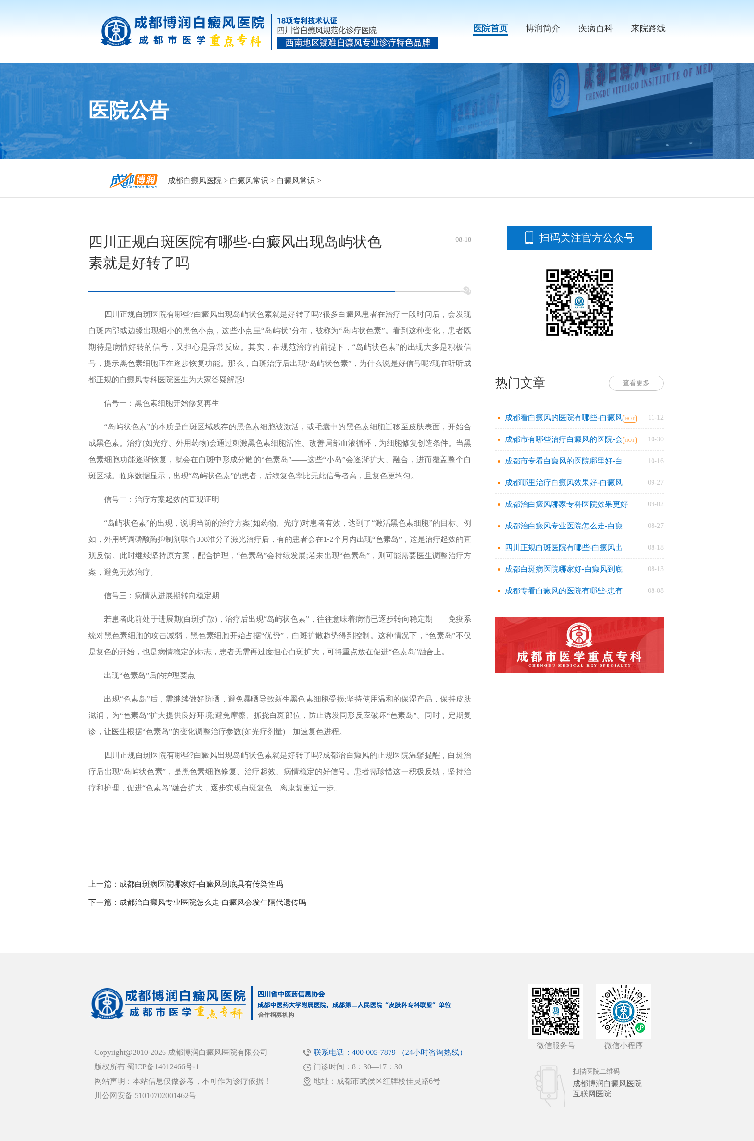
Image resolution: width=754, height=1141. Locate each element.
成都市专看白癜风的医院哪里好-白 (564, 461)
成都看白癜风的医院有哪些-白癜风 (564, 418)
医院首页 (490, 28)
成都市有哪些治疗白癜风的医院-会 (564, 439)
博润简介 (543, 28)
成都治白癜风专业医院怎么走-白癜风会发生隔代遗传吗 (212, 902)
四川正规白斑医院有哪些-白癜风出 (564, 547)
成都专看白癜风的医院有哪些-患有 (564, 591)
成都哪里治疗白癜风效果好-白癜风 (564, 482)
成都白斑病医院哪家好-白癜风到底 (564, 569)
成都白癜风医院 (195, 180)
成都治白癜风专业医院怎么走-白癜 (564, 526)
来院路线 (648, 28)
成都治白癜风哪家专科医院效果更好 (566, 504)
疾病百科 (595, 28)
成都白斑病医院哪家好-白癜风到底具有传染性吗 (201, 884)
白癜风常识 (249, 180)
